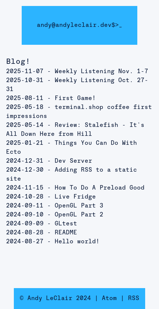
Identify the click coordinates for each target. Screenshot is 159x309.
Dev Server (73, 161)
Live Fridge (75, 197)
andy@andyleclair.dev (74, 25)
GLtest (66, 224)
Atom (109, 299)
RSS (133, 299)
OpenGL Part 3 (79, 206)
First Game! (75, 99)
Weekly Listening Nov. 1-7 (101, 72)
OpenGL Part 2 (79, 215)
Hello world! (77, 242)
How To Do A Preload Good (99, 188)
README (66, 233)
